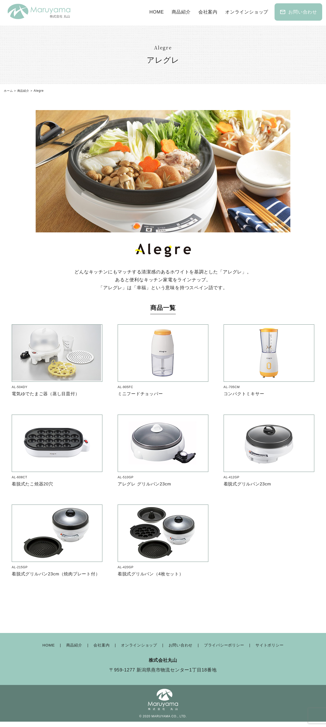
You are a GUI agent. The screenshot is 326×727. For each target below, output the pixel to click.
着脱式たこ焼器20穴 (34, 483)
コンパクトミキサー (245, 393)
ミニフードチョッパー (142, 393)
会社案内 (208, 12)
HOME (156, 12)
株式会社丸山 (163, 665)
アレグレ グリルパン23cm (146, 483)
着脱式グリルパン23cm (249, 483)
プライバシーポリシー (226, 650)
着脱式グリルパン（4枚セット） (152, 573)
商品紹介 (181, 12)
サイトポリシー (275, 650)
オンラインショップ (246, 12)
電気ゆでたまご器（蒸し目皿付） (48, 393)
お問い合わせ (298, 12)
